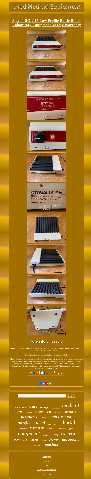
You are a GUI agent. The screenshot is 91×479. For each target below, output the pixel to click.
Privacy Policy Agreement (46, 470)
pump (39, 411)
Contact (46, 465)
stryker (29, 412)
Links (46, 461)
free (71, 428)
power (45, 417)
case (56, 435)
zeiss (20, 411)
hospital (23, 428)
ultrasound (70, 439)
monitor (50, 428)
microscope (62, 416)
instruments (61, 428)
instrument (37, 428)
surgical (25, 422)
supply (34, 439)
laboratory (55, 408)
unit (33, 406)
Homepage (47, 457)
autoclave (70, 411)
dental (68, 422)
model (56, 424)
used (40, 422)
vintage (44, 407)
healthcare (29, 417)
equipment (29, 433)
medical (70, 406)
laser (43, 440)
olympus (38, 445)
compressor (20, 407)
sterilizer (47, 435)
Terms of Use (46, 474)
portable (20, 439)
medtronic (57, 412)
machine (52, 444)
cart (49, 424)
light (48, 411)
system (68, 433)
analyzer (54, 439)
